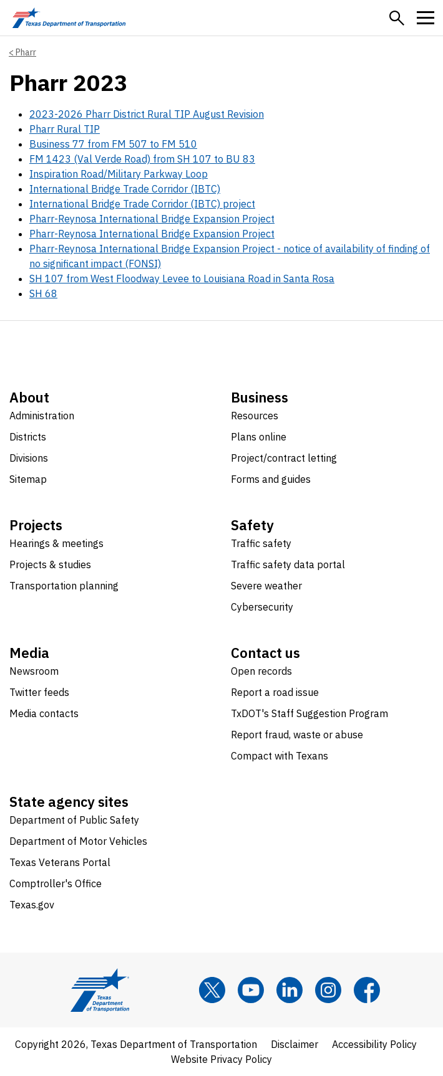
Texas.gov (31, 904)
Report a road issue (275, 692)
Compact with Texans (279, 756)
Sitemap (28, 479)
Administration (41, 415)
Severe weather (266, 585)
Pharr (26, 52)
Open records (261, 671)
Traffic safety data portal (288, 564)
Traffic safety (261, 543)
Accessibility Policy (374, 1044)
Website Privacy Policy (221, 1059)
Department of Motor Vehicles (78, 841)
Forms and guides (271, 479)
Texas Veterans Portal (59, 862)
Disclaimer (294, 1044)
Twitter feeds (39, 692)
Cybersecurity (262, 607)
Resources (254, 415)
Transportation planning (64, 585)
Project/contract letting (284, 458)
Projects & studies (50, 564)
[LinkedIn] (289, 990)
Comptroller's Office (55, 883)
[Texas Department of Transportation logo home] (69, 18)
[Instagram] (328, 990)
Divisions (28, 458)
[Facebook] (367, 990)
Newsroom (34, 671)
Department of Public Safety (74, 820)
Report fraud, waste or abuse (297, 734)
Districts (27, 437)
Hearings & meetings (56, 543)
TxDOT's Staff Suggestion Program (309, 713)
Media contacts (44, 713)
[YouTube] (251, 990)
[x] (212, 990)
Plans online (258, 437)
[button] (397, 18)
